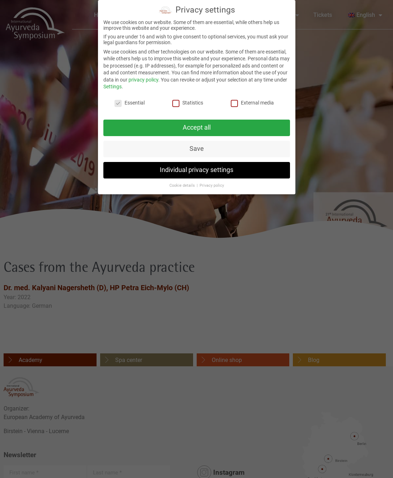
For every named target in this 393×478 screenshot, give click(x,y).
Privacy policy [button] (212, 183)
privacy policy (143, 78)
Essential (129, 101)
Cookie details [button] (182, 183)
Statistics (187, 101)
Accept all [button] (197, 126)
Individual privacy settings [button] (196, 168)
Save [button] (197, 147)
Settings (112, 85)
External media (252, 101)
